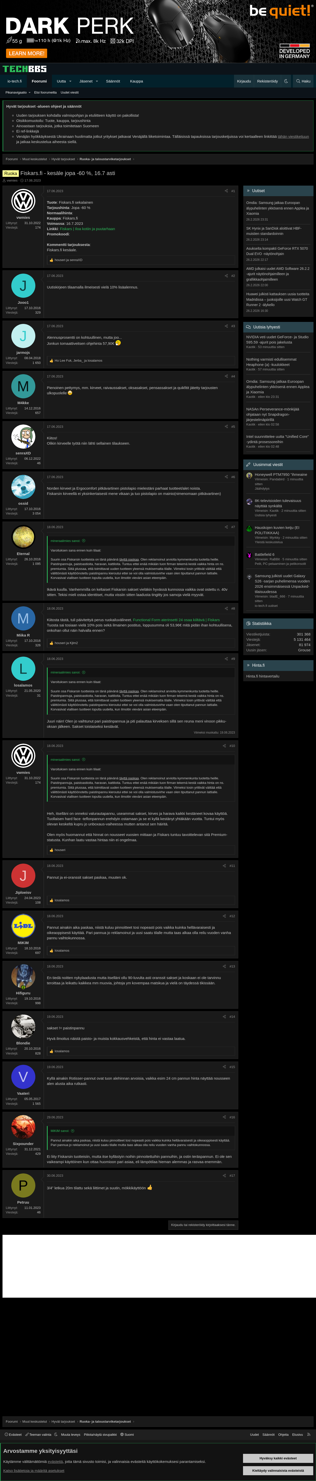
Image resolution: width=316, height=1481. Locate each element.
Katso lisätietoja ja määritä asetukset (33, 1470)
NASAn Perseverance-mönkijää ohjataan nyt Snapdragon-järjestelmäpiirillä (272, 414)
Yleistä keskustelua (269, 542)
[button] (70, 81)
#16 (232, 1117)
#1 (233, 191)
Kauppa (136, 81)
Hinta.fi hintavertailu (262, 676)
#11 (232, 866)
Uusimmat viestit (268, 464)
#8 (233, 608)
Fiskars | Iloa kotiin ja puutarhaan (87, 229)
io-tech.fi (15, 81)
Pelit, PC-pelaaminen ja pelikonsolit (280, 564)
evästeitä (55, 1461)
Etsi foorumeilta (45, 92)
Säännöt (113, 81)
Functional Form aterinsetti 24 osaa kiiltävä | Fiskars (176, 620)
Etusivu (297, 1434)
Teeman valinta (38, 1434)
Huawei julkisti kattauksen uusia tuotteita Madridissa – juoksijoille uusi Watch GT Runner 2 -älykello (277, 299)
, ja (78, 360)
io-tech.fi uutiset (266, 606)
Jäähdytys (262, 488)
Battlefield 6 (264, 554)
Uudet (254, 1434)
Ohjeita (283, 1434)
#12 (232, 916)
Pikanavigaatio (16, 92)
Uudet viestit (70, 92)
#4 (233, 376)
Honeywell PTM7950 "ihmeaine (281, 474)
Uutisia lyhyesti (266, 327)
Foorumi (39, 81)
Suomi (127, 1434)
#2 (233, 276)
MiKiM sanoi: (60, 1131)
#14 (232, 1017)
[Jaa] (226, 191)
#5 (233, 427)
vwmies (12, 180)
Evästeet (13, 1434)
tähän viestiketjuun (293, 136)
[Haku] (303, 81)
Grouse (304, 650)
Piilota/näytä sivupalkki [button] (100, 1434)
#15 (232, 1067)
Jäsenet (86, 81)
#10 (232, 746)
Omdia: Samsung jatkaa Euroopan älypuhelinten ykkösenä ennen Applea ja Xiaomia (277, 208)
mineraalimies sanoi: (66, 541)
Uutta (61, 81)
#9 (233, 659)
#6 (233, 477)
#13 (232, 966)
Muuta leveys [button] (71, 1434)
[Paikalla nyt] (23, 987)
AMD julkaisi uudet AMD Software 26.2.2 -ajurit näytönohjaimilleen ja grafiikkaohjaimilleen (277, 274)
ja (69, 260)
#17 (232, 1175)
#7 (233, 527)
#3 (233, 326)
